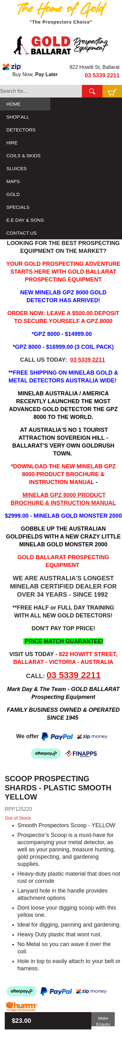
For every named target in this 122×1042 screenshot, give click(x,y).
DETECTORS (20, 129)
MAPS (13, 181)
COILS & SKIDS (23, 155)
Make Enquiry (103, 1021)
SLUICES (16, 168)
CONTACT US (21, 233)
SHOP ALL (17, 117)
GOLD (13, 194)
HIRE (12, 142)
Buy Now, (30, 70)
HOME (13, 104)
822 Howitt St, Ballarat (94, 67)
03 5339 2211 (102, 75)
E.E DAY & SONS (25, 220)
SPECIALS (17, 207)
